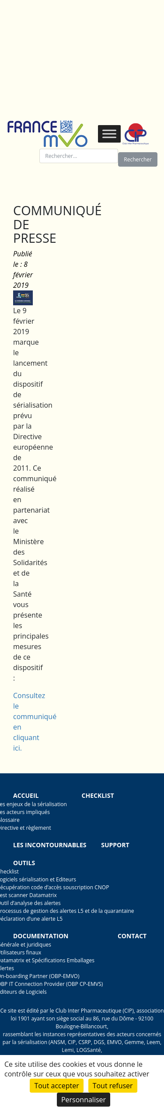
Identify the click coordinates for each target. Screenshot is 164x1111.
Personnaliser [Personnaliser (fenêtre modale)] (83, 1099)
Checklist (98, 795)
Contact (132, 936)
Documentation (40, 936)
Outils (24, 863)
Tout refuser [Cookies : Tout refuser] (113, 1085)
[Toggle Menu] (109, 133)
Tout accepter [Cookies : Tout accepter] (56, 1085)
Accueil (25, 795)
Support (115, 845)
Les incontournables (50, 845)
